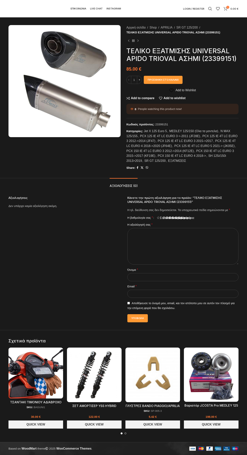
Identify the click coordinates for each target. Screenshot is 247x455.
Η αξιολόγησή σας (140, 224)
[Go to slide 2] (125, 433)
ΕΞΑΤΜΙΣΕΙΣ (177, 160)
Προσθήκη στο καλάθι (163, 79)
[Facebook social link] (137, 167)
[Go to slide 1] (122, 433)
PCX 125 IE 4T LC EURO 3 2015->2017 (185, 141)
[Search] (210, 9)
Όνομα (132, 269)
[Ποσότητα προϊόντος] (134, 80)
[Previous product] (128, 41)
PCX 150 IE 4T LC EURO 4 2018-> (182, 155)
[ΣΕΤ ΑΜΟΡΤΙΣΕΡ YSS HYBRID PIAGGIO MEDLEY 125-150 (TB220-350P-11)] (94, 375)
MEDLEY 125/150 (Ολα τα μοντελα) (193, 131)
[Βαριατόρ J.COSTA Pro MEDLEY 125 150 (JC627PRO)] (211, 375)
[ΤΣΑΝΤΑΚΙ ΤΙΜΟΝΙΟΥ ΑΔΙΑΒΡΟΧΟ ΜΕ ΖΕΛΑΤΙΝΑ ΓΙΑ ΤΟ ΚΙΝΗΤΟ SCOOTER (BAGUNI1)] (35, 373)
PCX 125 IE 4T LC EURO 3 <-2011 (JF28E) (170, 136)
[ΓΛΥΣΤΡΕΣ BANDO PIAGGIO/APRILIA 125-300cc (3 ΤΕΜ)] (152, 375)
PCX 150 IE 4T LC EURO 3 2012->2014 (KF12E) (160, 151)
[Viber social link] (147, 167)
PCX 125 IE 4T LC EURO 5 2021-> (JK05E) (204, 146)
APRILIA (167, 27)
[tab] (124, 184)
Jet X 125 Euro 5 (155, 131)
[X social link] (142, 167)
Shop (153, 27)
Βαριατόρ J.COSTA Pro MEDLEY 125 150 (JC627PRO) (211, 407)
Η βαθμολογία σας (140, 217)
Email (132, 286)
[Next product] (138, 41)
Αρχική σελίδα (136, 27)
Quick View (35, 424)
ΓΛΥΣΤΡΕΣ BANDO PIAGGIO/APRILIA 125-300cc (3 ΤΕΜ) (153, 408)
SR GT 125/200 (187, 27)
